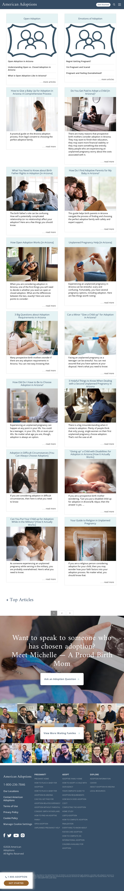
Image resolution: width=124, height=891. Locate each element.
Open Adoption (41, 824)
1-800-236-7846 (14, 784)
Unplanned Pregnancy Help (47, 828)
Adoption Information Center (100, 781)
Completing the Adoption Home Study (74, 809)
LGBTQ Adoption (69, 815)
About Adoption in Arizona (102, 787)
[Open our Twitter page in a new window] (9, 835)
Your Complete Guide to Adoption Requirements (73, 793)
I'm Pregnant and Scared (78, 67)
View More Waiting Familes (62, 733)
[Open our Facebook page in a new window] (4, 835)
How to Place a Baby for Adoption (45, 785)
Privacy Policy (10, 812)
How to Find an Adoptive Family (45, 817)
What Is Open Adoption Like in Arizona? (27, 75)
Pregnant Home (41, 779)
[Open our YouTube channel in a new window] (16, 835)
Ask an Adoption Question (62, 679)
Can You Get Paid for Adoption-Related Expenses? (47, 801)
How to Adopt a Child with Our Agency (74, 785)
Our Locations (11, 791)
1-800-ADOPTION (16, 876)
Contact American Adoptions (13, 799)
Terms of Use (10, 806)
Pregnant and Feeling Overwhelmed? (84, 73)
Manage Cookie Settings (17, 824)
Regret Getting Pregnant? (78, 61)
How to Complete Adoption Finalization (74, 821)
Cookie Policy (10, 818)
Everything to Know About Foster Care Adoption (74, 830)
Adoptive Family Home (72, 779)
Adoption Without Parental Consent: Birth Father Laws (47, 809)
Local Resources (97, 791)
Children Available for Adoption (72, 846)
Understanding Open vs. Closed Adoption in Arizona (29, 68)
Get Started (103, 4)
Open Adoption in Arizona (20, 61)
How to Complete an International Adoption (73, 838)
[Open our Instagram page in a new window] (23, 835)
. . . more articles (48, 82)
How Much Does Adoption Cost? (74, 801)
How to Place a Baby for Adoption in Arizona (45, 793)
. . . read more (49, 146)
